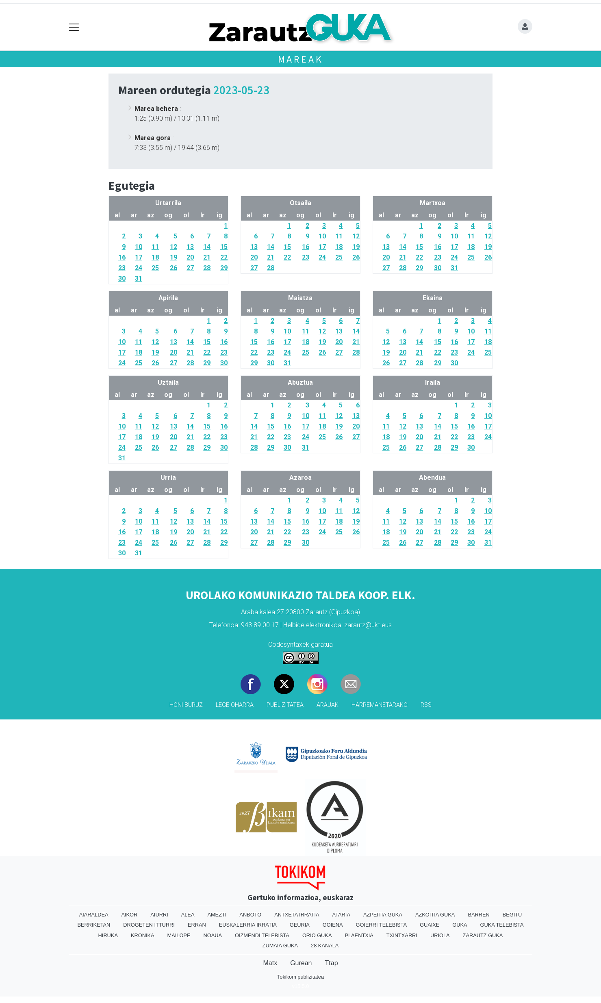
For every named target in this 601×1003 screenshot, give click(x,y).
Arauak (327, 705)
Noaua (212, 935)
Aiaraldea (93, 915)
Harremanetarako (379, 705)
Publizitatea (285, 705)
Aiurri (159, 915)
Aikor (129, 915)
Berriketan (94, 925)
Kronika (142, 935)
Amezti (216, 915)
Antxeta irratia (296, 915)
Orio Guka (317, 935)
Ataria (341, 915)
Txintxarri (401, 935)
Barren (478, 915)
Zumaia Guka (280, 945)
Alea (188, 915)
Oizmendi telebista (262, 935)
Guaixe (429, 925)
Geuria (300, 925)
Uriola (440, 935)
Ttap (331, 963)
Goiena (333, 925)
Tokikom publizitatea (300, 977)
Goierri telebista (381, 925)
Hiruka (108, 935)
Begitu (512, 915)
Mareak (300, 59)
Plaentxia (359, 935)
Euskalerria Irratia (248, 925)
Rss (426, 705)
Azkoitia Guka (435, 915)
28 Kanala (324, 945)
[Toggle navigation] (74, 27)
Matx (270, 963)
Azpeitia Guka (382, 915)
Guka (459, 925)
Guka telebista (502, 925)
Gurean (301, 963)
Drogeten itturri (149, 925)
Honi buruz (186, 705)
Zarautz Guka (483, 935)
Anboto (250, 915)
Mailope (179, 935)
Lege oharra (235, 705)
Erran (197, 925)
